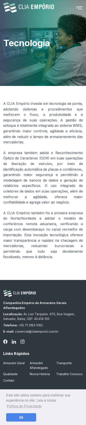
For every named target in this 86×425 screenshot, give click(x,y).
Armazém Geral (14, 363)
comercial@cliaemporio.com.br (36, 331)
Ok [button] (21, 417)
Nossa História (40, 374)
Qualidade (10, 374)
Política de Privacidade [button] (24, 406)
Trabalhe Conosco (69, 374)
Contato (8, 380)
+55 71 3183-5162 (31, 325)
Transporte (64, 363)
